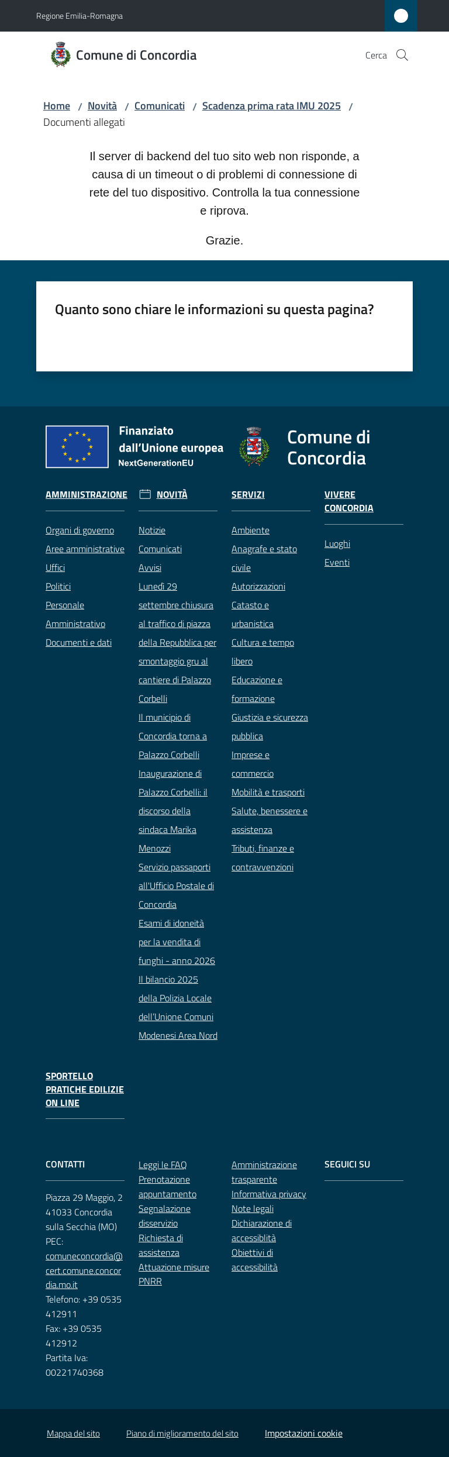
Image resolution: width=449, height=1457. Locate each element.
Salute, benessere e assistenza (270, 820)
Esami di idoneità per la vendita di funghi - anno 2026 (177, 941)
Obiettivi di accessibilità (255, 1259)
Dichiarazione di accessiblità (262, 1230)
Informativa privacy (269, 1194)
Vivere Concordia (349, 501)
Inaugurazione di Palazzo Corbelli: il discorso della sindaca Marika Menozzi (173, 810)
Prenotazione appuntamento (167, 1186)
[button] (402, 55)
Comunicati (159, 105)
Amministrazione (86, 494)
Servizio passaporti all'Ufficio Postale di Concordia (176, 885)
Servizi (248, 494)
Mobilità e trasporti (268, 792)
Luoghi (337, 543)
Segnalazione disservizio (165, 1215)
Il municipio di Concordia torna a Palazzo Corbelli (173, 736)
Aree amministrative (85, 549)
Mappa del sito (73, 1433)
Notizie (152, 530)
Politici (58, 586)
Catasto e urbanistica (253, 614)
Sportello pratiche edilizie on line (85, 1089)
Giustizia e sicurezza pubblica (270, 726)
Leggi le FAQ (163, 1165)
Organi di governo (80, 530)
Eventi (337, 562)
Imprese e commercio (253, 764)
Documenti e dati (79, 642)
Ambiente (251, 530)
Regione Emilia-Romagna (79, 15)
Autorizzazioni (258, 586)
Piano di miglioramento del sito (182, 1433)
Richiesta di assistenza (161, 1245)
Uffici (55, 567)
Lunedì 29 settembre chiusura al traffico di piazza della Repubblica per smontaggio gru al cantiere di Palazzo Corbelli (177, 642)
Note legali (253, 1208)
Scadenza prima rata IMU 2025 (271, 105)
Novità (102, 105)
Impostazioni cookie (304, 1433)
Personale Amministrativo (75, 614)
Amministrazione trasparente (264, 1172)
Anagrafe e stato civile (264, 558)
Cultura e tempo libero (263, 651)
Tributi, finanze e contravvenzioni (263, 857)
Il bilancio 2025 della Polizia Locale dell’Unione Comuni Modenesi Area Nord (178, 1007)
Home (56, 105)
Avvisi (150, 567)
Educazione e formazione (257, 689)
